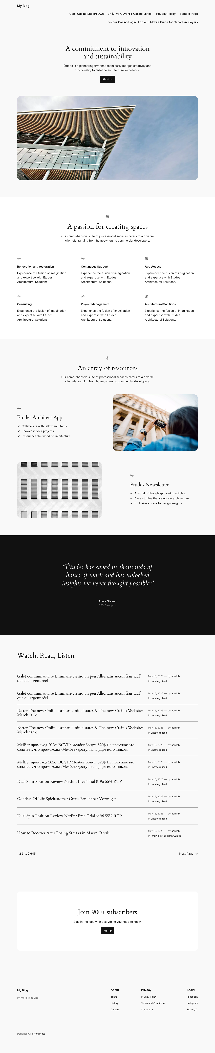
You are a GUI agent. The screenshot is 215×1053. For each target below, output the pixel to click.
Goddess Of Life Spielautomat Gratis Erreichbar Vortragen (67, 799)
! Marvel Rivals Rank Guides (166, 835)
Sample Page (189, 13)
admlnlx (175, 676)
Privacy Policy (166, 13)
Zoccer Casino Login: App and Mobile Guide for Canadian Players (153, 22)
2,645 (32, 853)
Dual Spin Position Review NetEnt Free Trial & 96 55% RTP (69, 781)
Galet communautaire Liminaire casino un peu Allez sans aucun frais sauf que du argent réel (78, 678)
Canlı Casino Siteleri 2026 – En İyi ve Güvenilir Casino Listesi (110, 13)
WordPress (39, 1033)
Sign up (107, 930)
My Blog (23, 6)
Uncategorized (159, 681)
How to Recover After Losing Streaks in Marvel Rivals (63, 833)
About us (107, 79)
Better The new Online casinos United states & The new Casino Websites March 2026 (80, 713)
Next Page (188, 853)
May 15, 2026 (155, 676)
